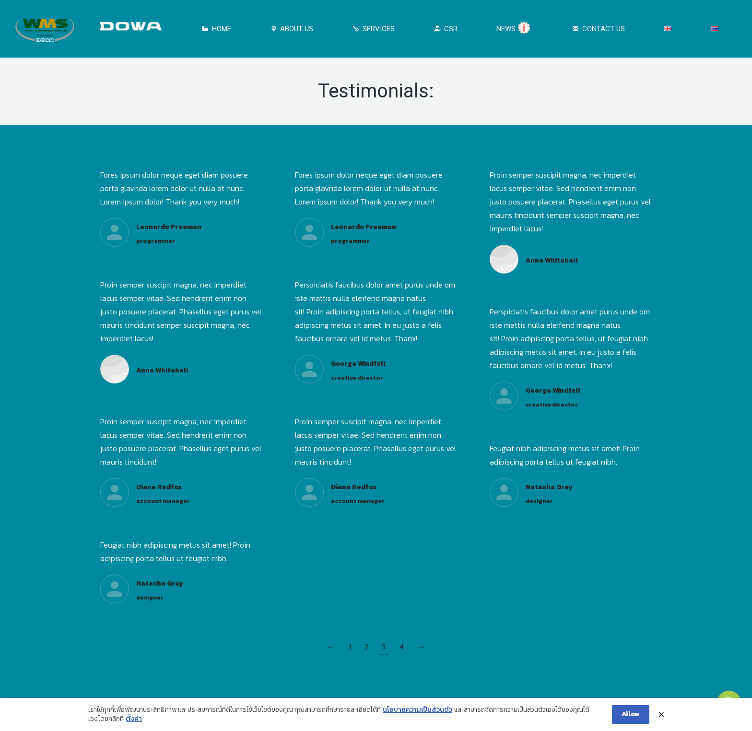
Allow (631, 716)
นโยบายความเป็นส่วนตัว (417, 712)
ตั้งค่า (134, 721)
